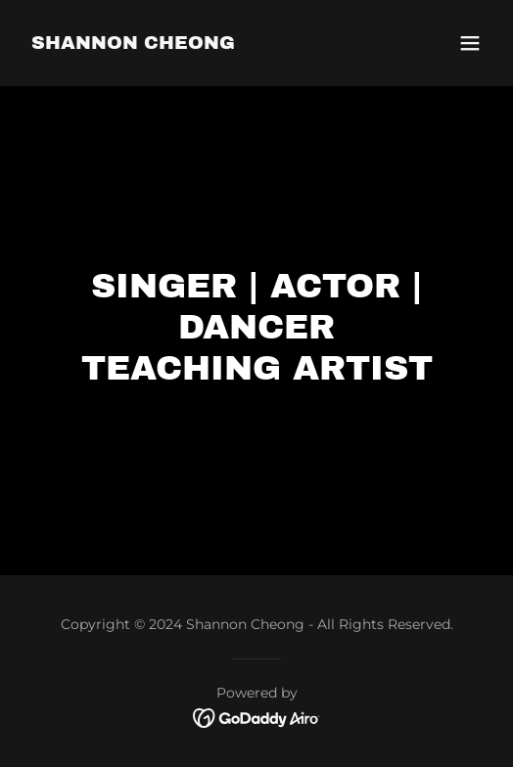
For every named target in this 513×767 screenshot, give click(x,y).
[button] (470, 43)
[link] (133, 43)
